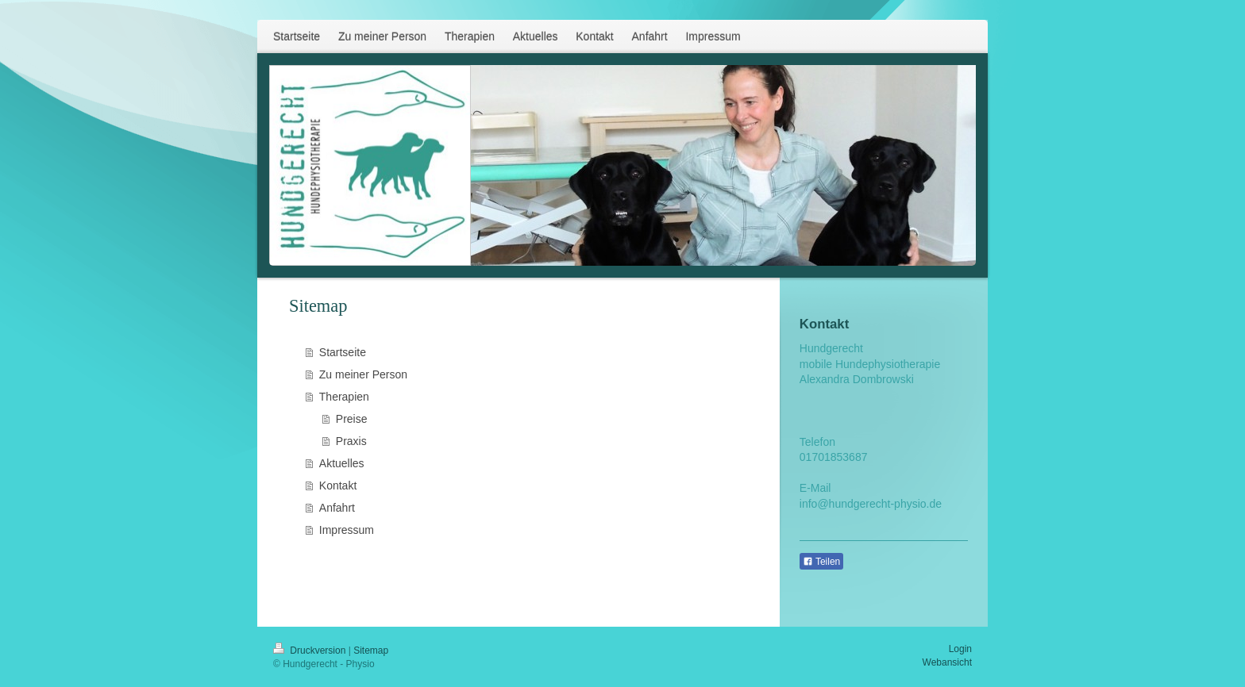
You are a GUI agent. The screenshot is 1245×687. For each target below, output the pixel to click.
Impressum (346, 530)
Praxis (351, 441)
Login (960, 648)
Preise (352, 419)
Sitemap (370, 650)
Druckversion (311, 650)
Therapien (344, 396)
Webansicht (947, 662)
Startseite (342, 352)
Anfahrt (337, 507)
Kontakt (338, 485)
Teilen (821, 561)
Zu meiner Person (363, 374)
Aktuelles (341, 463)
